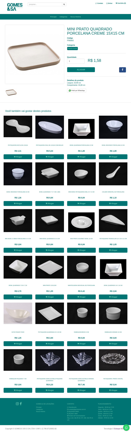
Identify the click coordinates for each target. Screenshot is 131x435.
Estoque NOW (119, 429)
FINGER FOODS (72, 48)
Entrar (109, 3)
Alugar (81, 70)
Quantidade (71, 57)
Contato (99, 3)
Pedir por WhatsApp (77, 90)
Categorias (63, 17)
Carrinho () (121, 3)
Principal (53, 17)
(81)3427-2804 (73, 413)
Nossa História (75, 17)
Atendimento (72, 407)
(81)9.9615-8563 (74, 411)
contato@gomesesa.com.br (77, 409)
